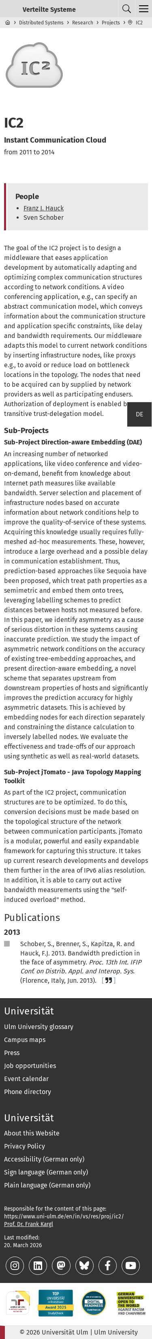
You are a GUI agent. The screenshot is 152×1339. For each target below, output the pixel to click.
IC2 (139, 23)
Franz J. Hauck (44, 208)
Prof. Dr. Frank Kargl (28, 1224)
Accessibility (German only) (44, 1159)
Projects (111, 23)
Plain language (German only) (47, 1185)
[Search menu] (126, 8)
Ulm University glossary (38, 1027)
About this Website (32, 1133)
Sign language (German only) (46, 1172)
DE (139, 414)
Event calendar (26, 1079)
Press (11, 1053)
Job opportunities (30, 1066)
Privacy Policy (24, 1146)
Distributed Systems (41, 23)
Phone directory (27, 1092)
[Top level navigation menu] (143, 8)
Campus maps (24, 1040)
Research (82, 23)
